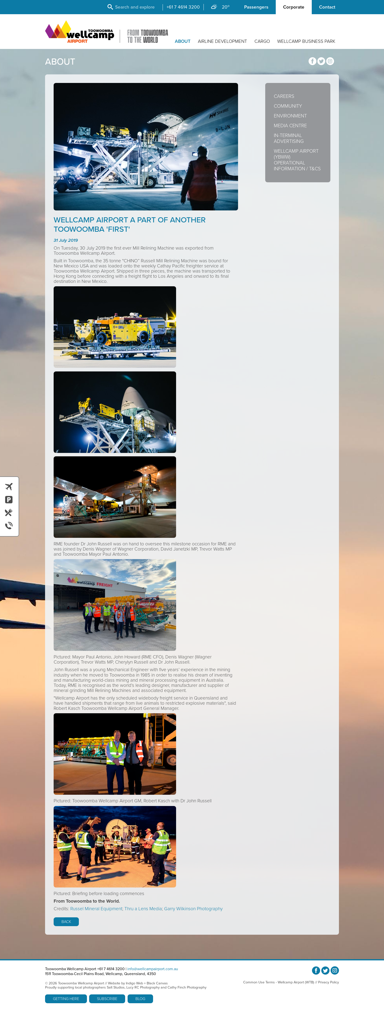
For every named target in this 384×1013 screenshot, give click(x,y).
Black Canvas (157, 983)
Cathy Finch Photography (187, 987)
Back (66, 921)
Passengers (256, 7)
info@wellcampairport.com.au (152, 969)
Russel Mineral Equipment (96, 908)
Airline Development (222, 41)
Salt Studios (116, 987)
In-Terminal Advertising (289, 138)
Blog (140, 998)
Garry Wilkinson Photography (193, 908)
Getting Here (66, 998)
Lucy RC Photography (143, 987)
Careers (284, 96)
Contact (327, 7)
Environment (290, 116)
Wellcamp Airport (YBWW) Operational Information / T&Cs (297, 160)
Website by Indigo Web (125, 983)
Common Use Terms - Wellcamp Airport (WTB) (278, 982)
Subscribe (107, 998)
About (183, 41)
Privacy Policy (328, 982)
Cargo (262, 41)
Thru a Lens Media (143, 908)
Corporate (293, 7)
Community (288, 106)
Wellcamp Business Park (306, 41)
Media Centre (290, 126)
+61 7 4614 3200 (183, 7)
